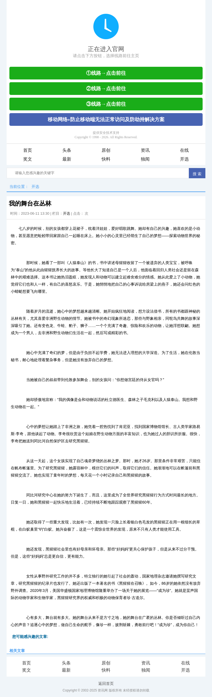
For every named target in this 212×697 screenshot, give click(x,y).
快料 (106, 159)
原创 (106, 150)
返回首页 (106, 683)
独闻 (145, 159)
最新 (66, 159)
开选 (184, 159)
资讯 (145, 150)
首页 (27, 150)
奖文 (27, 159)
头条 (66, 150)
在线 (184, 150)
